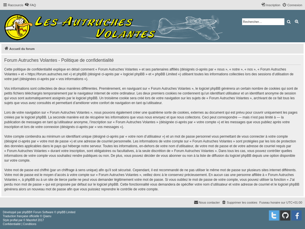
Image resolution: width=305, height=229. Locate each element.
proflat (14, 220)
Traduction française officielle (21, 216)
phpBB (26, 212)
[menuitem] (30, 5)
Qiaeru (47, 216)
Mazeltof (31, 220)
